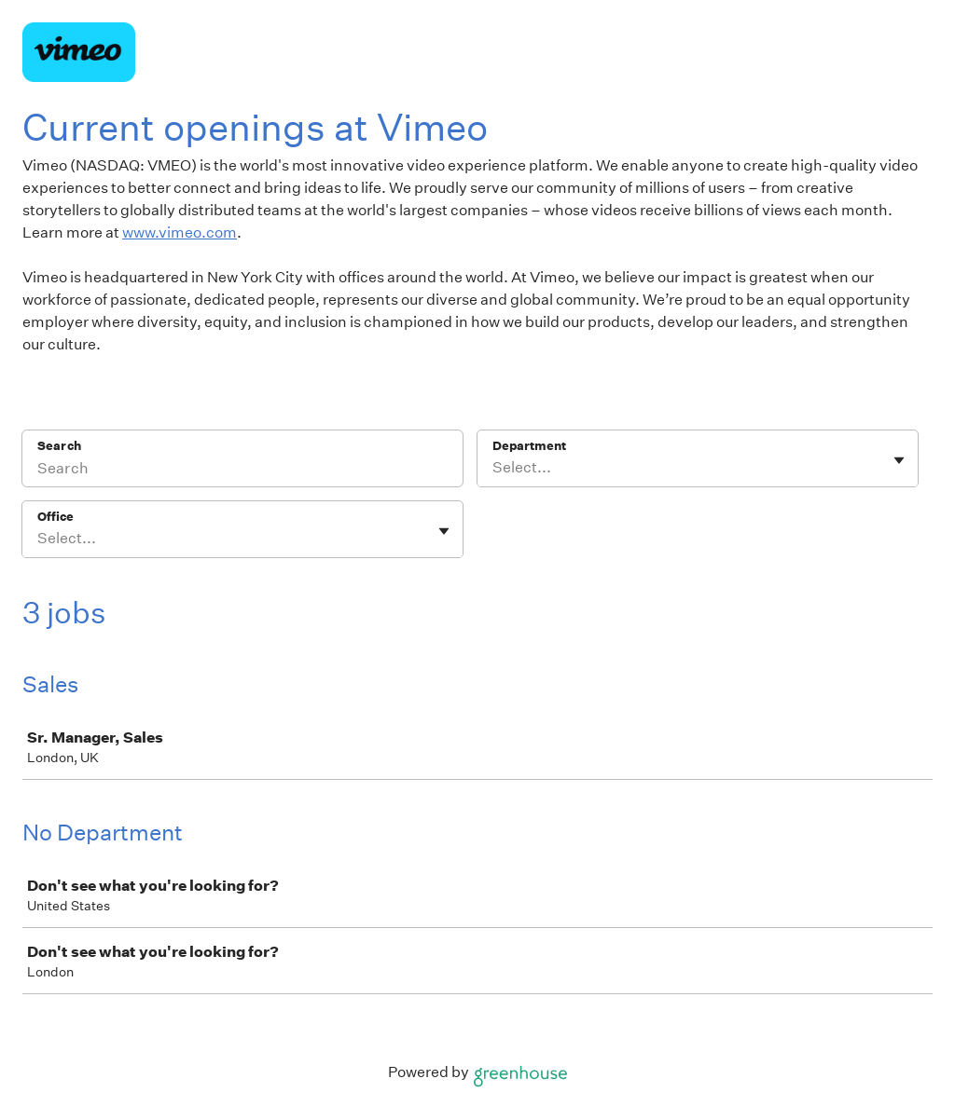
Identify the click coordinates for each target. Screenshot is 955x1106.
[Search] (242, 470)
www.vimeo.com (179, 232)
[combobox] (493, 467)
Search (59, 446)
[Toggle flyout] (899, 460)
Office (55, 517)
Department (529, 446)
